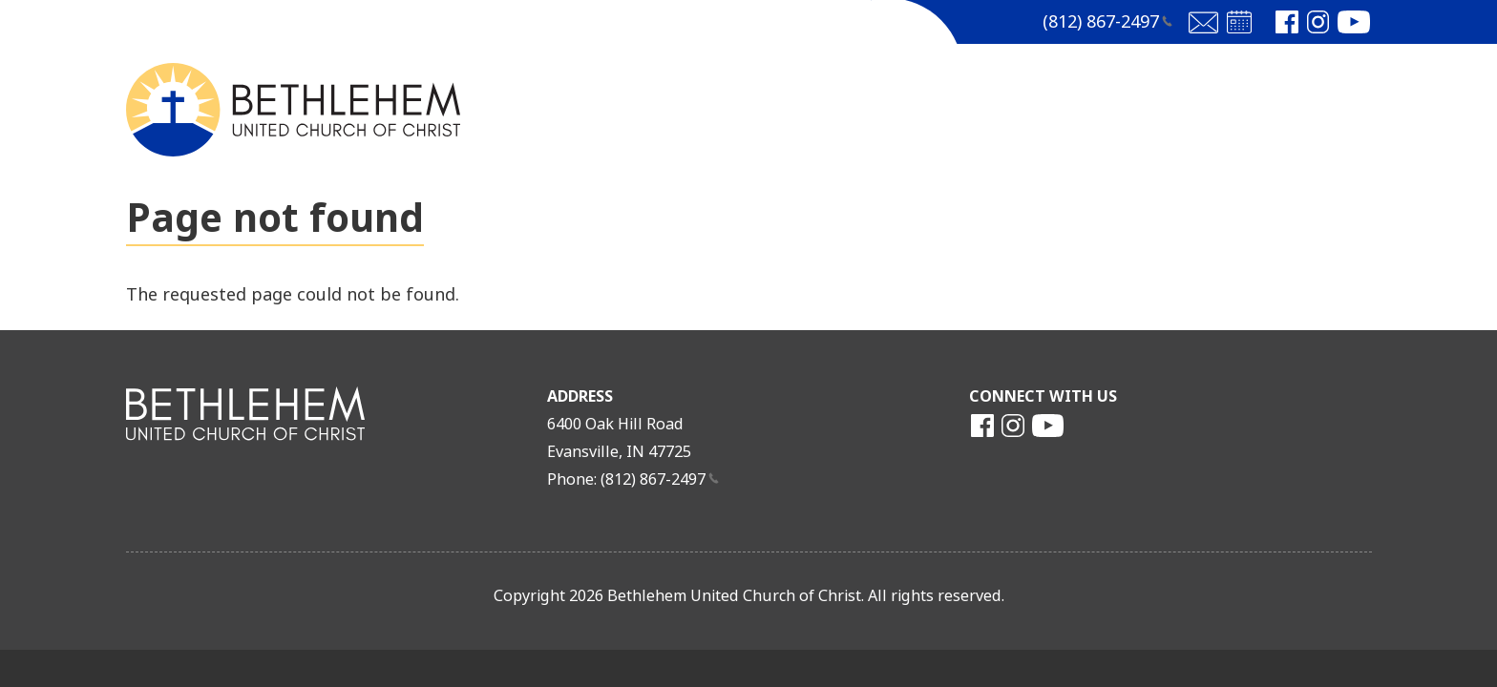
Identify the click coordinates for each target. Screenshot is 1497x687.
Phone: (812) (633, 479)
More (1242, 108)
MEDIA (859, 108)
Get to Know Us (716, 108)
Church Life (985, 108)
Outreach (1128, 108)
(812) (1107, 22)
